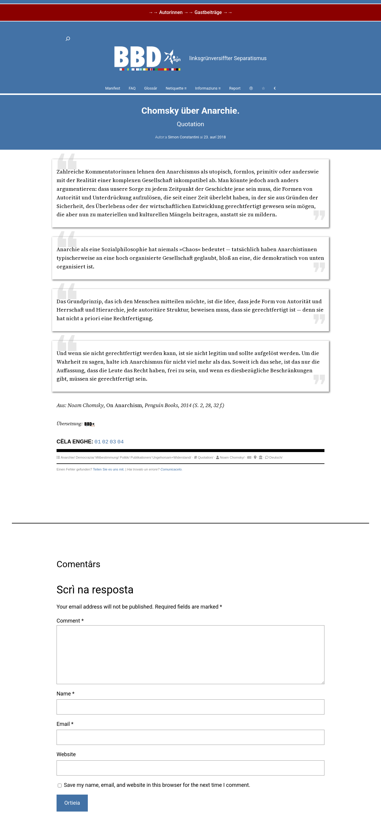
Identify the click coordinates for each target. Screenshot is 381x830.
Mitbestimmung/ (107, 457)
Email (65, 724)
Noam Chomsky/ (232, 457)
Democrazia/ (85, 457)
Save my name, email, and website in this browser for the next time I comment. (157, 785)
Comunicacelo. (171, 469)
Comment (70, 621)
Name (65, 693)
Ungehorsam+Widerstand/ (171, 457)
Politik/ (124, 457)
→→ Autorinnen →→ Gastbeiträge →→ (190, 12)
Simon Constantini (183, 137)
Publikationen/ (141, 457)
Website (66, 754)
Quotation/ (205, 457)
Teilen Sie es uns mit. (108, 469)
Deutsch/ (275, 457)
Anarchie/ (68, 457)
